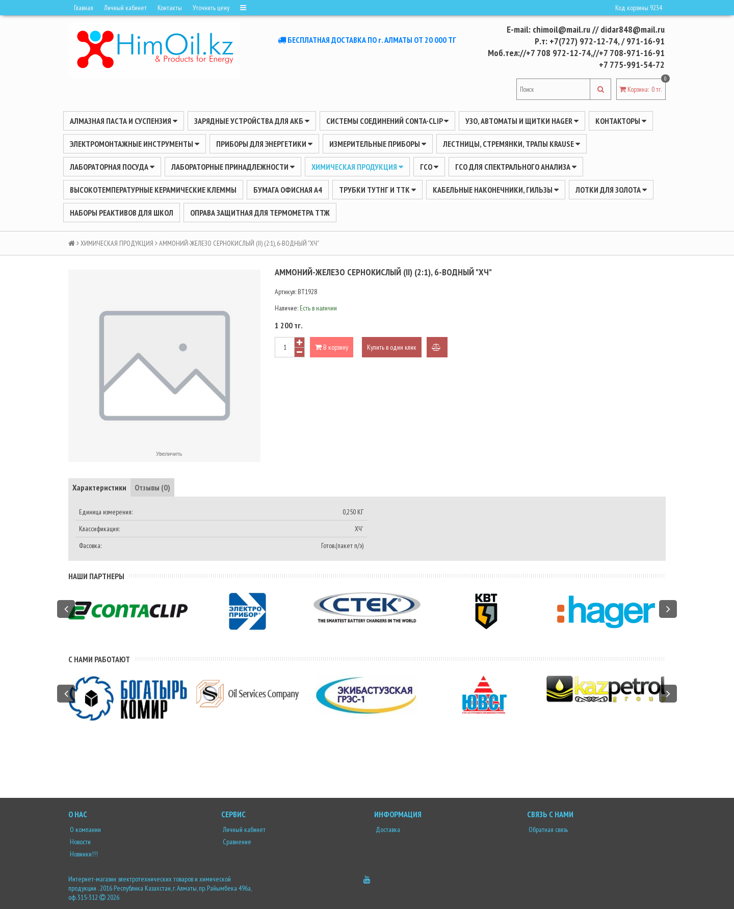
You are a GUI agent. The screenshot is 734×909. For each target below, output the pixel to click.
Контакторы (620, 121)
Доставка (387, 829)
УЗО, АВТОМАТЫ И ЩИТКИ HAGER (522, 121)
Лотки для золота (611, 189)
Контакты (170, 7)
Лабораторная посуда (112, 167)
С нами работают (99, 659)
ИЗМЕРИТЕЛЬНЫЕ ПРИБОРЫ (377, 144)
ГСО (429, 167)
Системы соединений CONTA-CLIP (387, 121)
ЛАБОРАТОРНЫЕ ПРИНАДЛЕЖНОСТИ (233, 167)
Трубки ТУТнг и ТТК (377, 189)
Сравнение (236, 841)
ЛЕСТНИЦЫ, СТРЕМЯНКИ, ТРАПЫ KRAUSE (511, 144)
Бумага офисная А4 (287, 190)
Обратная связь (547, 829)
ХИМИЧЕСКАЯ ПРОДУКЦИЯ (357, 167)
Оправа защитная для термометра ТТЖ (260, 212)
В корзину (331, 347)
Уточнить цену (211, 7)
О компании (84, 829)
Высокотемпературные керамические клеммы (153, 190)
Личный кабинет (125, 7)
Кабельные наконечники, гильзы (496, 189)
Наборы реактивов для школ (121, 212)
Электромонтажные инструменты (134, 144)
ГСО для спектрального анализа (515, 167)
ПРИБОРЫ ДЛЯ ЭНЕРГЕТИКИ (264, 144)
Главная (83, 7)
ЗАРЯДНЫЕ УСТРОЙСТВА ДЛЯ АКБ (251, 121)
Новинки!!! (83, 854)
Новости (79, 841)
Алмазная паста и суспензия (123, 121)
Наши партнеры (96, 576)
